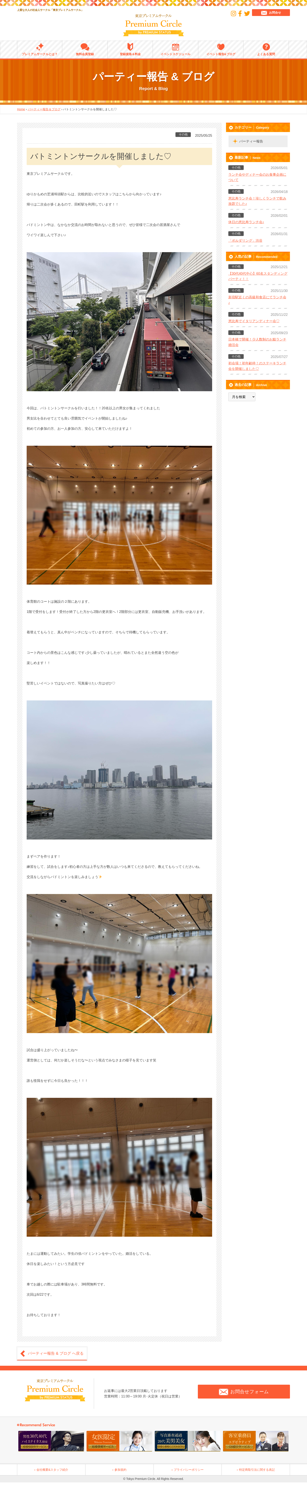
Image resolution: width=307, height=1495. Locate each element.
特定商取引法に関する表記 (257, 1469)
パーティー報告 (251, 141)
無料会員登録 (85, 49)
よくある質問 (266, 49)
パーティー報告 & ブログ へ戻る (56, 1353)
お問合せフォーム (244, 1392)
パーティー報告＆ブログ (44, 109)
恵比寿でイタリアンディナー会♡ (253, 321)
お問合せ (271, 13)
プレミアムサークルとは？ (40, 49)
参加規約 (120, 1469)
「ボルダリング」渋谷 (245, 240)
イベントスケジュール (175, 49)
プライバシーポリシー (189, 1469)
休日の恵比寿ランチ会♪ (246, 222)
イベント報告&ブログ (220, 49)
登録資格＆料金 (130, 49)
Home (21, 109)
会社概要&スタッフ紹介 (52, 1469)
